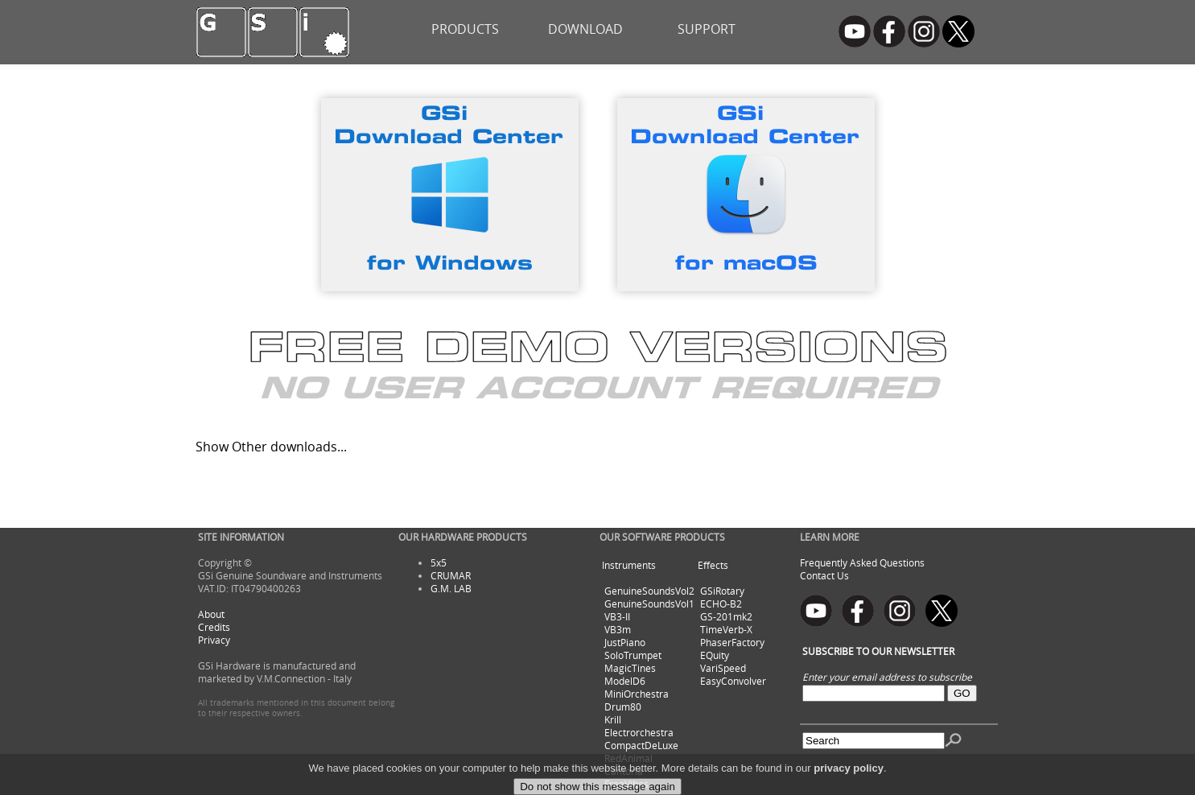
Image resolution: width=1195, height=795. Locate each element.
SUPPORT (707, 29)
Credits (214, 626)
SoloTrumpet (632, 655)
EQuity (714, 655)
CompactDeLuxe (641, 745)
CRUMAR (451, 575)
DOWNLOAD (585, 29)
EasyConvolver (733, 680)
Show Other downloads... (271, 446)
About (211, 614)
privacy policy (849, 782)
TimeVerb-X (726, 629)
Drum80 (622, 706)
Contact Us (824, 575)
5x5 (439, 562)
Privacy (214, 639)
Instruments (629, 564)
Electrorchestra (639, 732)
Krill (612, 719)
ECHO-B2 (721, 603)
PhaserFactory (732, 642)
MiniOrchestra (636, 693)
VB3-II (617, 616)
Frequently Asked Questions (862, 562)
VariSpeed (723, 667)
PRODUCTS (465, 29)
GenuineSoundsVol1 (649, 603)
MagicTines (630, 667)
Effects (713, 564)
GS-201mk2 (726, 616)
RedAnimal (628, 758)
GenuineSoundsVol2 (649, 590)
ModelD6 (624, 680)
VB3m (617, 629)
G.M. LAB (451, 588)
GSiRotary (722, 590)
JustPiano (624, 642)
